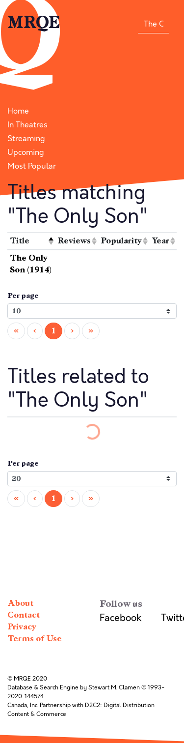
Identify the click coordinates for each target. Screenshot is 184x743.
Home (18, 111)
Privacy (21, 626)
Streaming (26, 138)
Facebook (120, 617)
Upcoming (25, 152)
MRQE (33, 22)
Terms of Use (34, 638)
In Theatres (27, 124)
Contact (23, 615)
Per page (23, 296)
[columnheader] (31, 241)
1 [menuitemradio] (53, 330)
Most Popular (31, 166)
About (20, 603)
